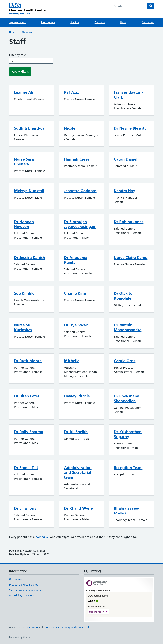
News (123, 22)
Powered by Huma (19, 637)
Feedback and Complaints (23, 584)
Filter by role (17, 55)
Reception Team (128, 467)
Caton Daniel (125, 159)
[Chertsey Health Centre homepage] (27, 9)
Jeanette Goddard (80, 190)
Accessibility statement (21, 595)
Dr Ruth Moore (28, 360)
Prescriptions (48, 22)
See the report (96, 611)
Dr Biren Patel (26, 396)
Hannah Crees (76, 159)
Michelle (71, 360)
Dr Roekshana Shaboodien (126, 398)
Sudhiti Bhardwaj (30, 128)
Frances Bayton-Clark (128, 95)
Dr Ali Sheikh (76, 431)
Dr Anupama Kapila (75, 260)
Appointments (17, 22)
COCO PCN (32, 627)
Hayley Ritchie (77, 396)
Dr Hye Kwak (76, 325)
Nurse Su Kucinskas (23, 327)
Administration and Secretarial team (78, 472)
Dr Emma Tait (26, 467)
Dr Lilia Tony (25, 508)
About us (100, 22)
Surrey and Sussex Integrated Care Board (66, 627)
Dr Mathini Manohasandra (127, 327)
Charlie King (75, 293)
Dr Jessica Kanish (29, 257)
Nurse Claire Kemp (130, 257)
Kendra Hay (124, 190)
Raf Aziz (71, 92)
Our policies (15, 579)
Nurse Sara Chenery (24, 161)
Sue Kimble (24, 293)
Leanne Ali (23, 92)
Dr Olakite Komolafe (123, 296)
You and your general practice (26, 590)
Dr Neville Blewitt (130, 128)
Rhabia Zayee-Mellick (126, 511)
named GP (42, 537)
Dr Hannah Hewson (24, 224)
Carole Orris (124, 360)
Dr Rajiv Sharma (28, 431)
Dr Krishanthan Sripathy (128, 434)
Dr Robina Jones (128, 221)
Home (12, 32)
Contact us (148, 22)
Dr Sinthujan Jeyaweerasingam (80, 224)
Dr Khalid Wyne (78, 508)
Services (74, 22)
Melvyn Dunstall (29, 190)
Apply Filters (20, 71)
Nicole (69, 128)
